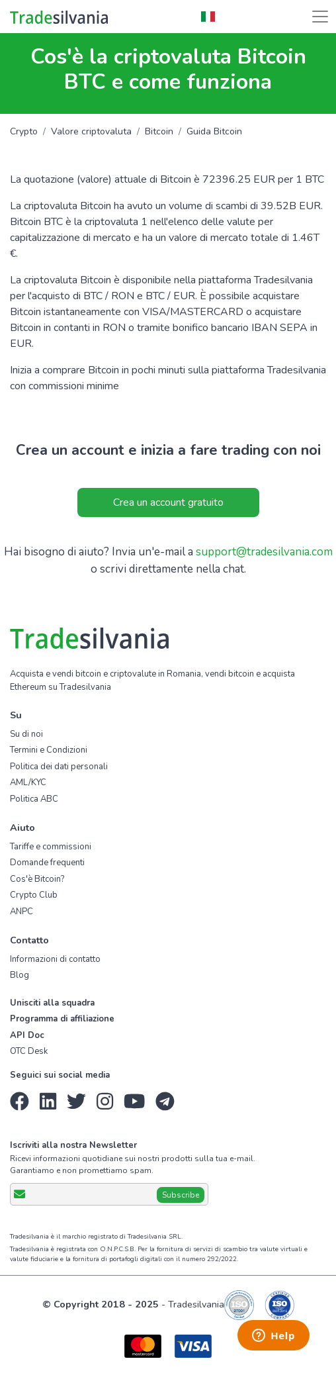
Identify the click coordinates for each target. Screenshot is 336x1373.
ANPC (21, 912)
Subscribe (180, 1195)
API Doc (27, 1035)
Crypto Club (34, 895)
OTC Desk (29, 1051)
